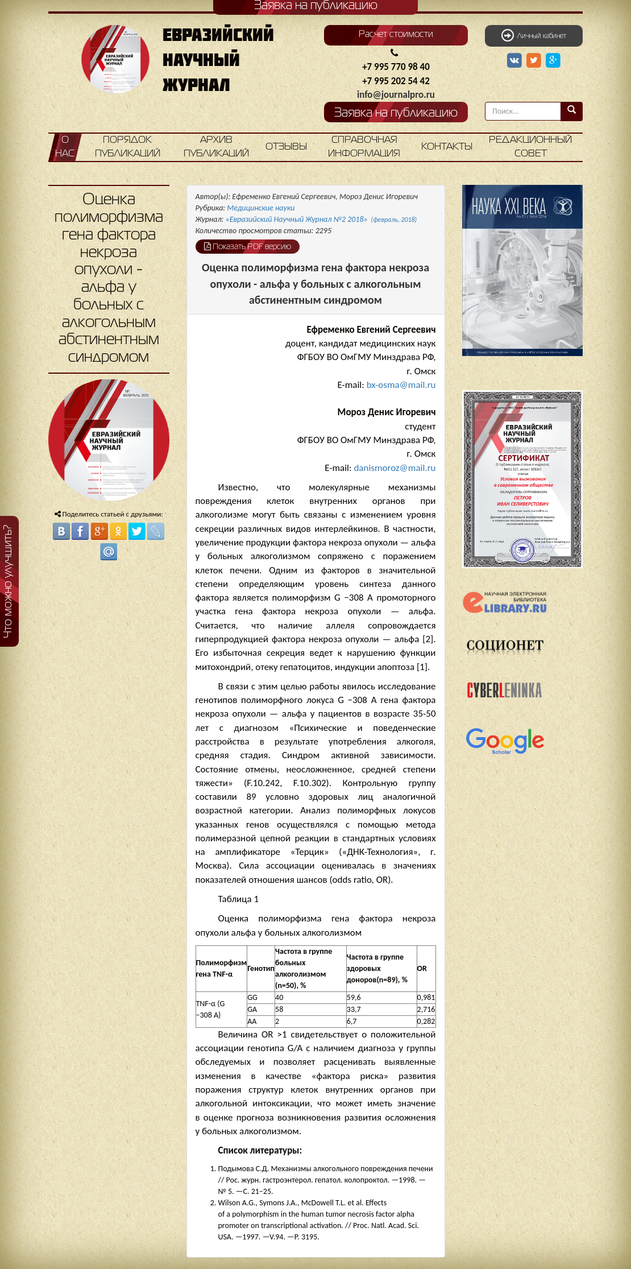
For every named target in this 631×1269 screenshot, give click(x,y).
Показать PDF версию (247, 246)
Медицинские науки (260, 208)
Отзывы (286, 147)
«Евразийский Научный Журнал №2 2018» (321, 219)
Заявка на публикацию (396, 113)
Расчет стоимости (396, 35)
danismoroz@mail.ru (394, 468)
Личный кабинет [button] (533, 35)
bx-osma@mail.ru (401, 385)
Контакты (446, 147)
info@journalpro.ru (396, 95)
